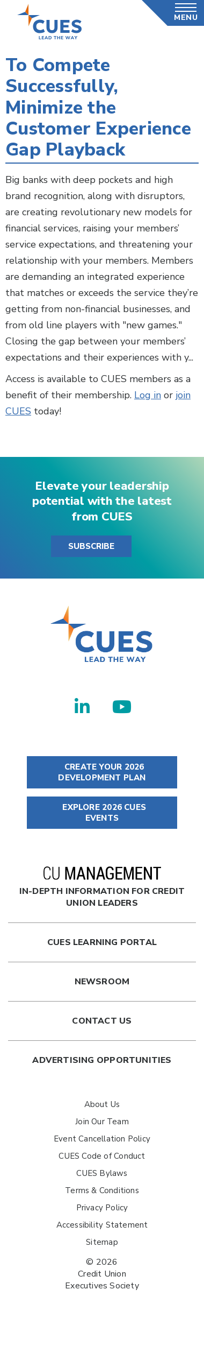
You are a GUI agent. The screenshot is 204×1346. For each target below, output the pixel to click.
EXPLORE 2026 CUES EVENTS (102, 812)
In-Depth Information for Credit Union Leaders (102, 887)
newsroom (102, 982)
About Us (102, 1104)
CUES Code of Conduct (102, 1156)
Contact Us (102, 1021)
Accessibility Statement (102, 1225)
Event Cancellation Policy (102, 1138)
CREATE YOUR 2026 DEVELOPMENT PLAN (101, 772)
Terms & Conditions (102, 1190)
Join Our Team (102, 1121)
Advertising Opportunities (101, 1060)
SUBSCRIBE (91, 546)
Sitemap (102, 1242)
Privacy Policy (102, 1207)
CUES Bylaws (101, 1173)
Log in (147, 395)
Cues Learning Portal (102, 942)
